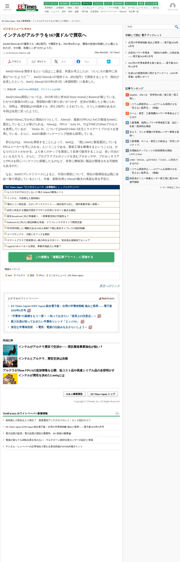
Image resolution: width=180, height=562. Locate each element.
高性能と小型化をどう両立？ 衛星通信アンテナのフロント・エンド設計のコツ (48, 420)
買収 (32, 275)
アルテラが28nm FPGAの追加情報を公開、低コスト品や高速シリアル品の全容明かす (59, 370)
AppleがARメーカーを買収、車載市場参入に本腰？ (34, 246)
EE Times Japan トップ (103, 394)
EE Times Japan (8, 21)
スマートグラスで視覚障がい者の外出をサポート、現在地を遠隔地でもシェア (48, 240)
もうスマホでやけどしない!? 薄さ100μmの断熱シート (35, 192)
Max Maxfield (101, 52)
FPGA (41, 275)
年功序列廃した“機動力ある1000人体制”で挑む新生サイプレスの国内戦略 (46, 228)
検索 (177, 26)
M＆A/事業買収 (24, 21)
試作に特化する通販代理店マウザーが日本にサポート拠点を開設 (41, 210)
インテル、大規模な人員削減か (23, 198)
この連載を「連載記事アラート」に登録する (64, 257)
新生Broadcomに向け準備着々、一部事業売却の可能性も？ (38, 216)
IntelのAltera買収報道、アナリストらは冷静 (39, 89)
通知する (41, 61)
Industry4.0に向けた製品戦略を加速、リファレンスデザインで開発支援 (44, 222)
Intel (10, 275)
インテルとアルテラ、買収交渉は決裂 (43, 358)
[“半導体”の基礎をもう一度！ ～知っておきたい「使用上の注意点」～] (56, 316)
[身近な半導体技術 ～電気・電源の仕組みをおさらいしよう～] (51, 327)
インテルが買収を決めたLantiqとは (41, 375)
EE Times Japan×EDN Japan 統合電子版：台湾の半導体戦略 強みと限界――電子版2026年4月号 (55, 426)
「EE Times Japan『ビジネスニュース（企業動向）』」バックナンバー (41, 187)
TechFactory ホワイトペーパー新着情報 (25, 413)
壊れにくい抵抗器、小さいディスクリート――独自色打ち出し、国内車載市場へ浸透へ (53, 204)
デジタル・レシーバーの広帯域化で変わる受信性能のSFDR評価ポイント (44, 446)
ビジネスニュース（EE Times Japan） (67, 275)
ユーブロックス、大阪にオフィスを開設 (28, 234)
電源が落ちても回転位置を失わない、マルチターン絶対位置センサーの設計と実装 (49, 440)
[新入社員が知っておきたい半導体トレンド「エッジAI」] (47, 321)
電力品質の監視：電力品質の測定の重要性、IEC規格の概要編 (38, 433)
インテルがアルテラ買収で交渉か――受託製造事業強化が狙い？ (60, 346)
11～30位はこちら (171, 187)
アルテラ (20, 275)
